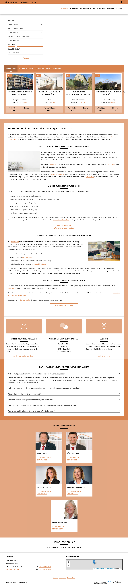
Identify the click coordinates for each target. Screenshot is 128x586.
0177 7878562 (42, 494)
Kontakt (119, 9)
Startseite (64, 9)
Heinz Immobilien (24, 300)
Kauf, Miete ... (19, 36)
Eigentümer (90, 177)
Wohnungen (60, 174)
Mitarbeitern (53, 164)
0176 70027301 (72, 494)
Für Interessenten (99, 9)
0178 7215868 (42, 460)
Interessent (15, 242)
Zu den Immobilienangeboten (23, 356)
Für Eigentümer (85, 9)
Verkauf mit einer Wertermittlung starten (64, 226)
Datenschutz (71, 578)
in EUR (14, 49)
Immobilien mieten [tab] (43, 68)
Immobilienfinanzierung (30, 257)
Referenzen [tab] (57, 68)
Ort (11, 21)
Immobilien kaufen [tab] (26, 68)
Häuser (52, 174)
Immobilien (74, 9)
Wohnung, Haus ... (16, 28)
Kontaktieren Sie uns (64, 306)
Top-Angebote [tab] (11, 68)
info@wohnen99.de (30, 2)
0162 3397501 (72, 460)
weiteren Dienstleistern (40, 264)
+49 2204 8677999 (45, 569)
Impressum (62, 578)
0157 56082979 (57, 529)
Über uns (110, 9)
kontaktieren (12, 288)
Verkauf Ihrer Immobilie (61, 220)
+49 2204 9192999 (13, 2)
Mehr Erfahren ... (104, 356)
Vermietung (112, 164)
